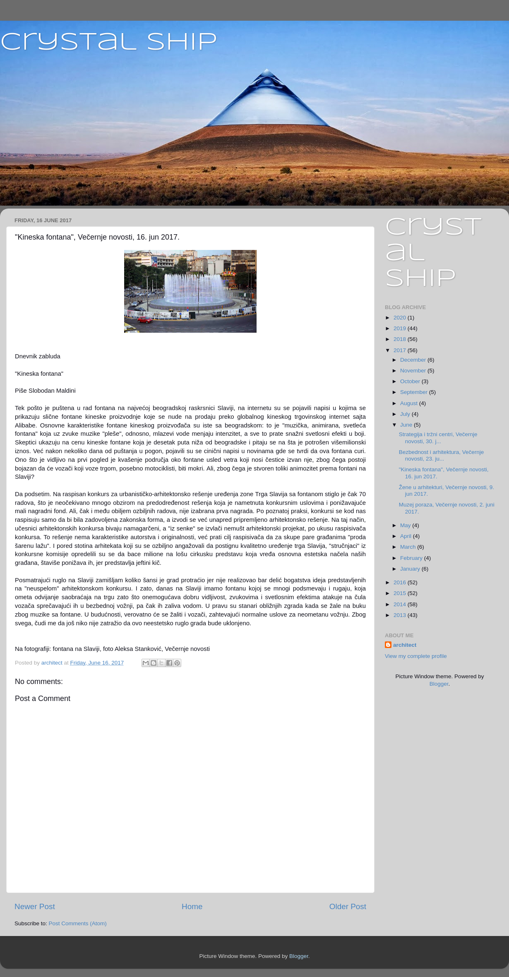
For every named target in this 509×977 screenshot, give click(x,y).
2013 (401, 615)
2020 (401, 317)
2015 (401, 593)
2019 (401, 328)
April (406, 536)
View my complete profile (416, 656)
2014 (401, 604)
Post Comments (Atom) (78, 923)
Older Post (347, 906)
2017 (401, 350)
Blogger (439, 684)
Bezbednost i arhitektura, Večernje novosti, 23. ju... (441, 455)
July (406, 414)
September (414, 392)
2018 (401, 339)
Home (192, 906)
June (407, 425)
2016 (401, 582)
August (409, 403)
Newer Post (34, 906)
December (413, 360)
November (413, 370)
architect (404, 645)
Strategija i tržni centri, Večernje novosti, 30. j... (438, 437)
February (412, 558)
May (406, 525)
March (408, 547)
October (411, 381)
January (411, 569)
